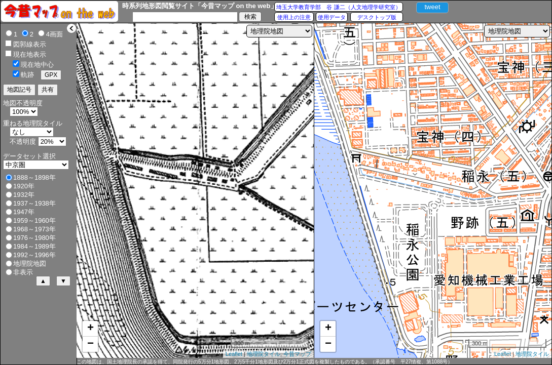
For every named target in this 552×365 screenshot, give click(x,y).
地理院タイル (263, 354)
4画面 (54, 34)
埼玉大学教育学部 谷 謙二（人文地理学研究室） (338, 7)
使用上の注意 (294, 17)
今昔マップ (297, 354)
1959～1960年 (34, 220)
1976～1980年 (34, 237)
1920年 (23, 186)
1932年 (23, 194)
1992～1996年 (34, 255)
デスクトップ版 (376, 17)
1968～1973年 (34, 229)
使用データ (332, 17)
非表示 (23, 272)
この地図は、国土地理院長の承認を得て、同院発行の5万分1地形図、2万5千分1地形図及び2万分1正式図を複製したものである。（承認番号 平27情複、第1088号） (265, 361)
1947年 (23, 212)
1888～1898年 (34, 177)
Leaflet (234, 354)
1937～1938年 (34, 203)
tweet (432, 7)
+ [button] (90, 328)
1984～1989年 (34, 246)
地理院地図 (29, 263)
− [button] (90, 344)
